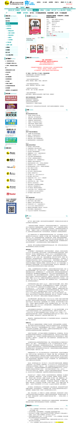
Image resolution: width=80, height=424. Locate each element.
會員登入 (39, 2)
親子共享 (54, 10)
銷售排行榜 (11, 10)
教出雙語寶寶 (8, 76)
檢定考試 (29, 10)
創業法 (9, 37)
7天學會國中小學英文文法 (11, 63)
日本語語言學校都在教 (10, 85)
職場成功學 (11, 30)
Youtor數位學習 (61, 10)
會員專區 (51, 2)
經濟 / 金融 (9, 44)
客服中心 (57, 2)
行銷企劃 (9, 42)
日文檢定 (8, 81)
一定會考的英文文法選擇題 (10, 110)
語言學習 (23, 10)
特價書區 (17, 10)
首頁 (17, 7)
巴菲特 (7, 74)
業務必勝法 (11, 35)
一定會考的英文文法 (10, 61)
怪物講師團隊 (50, 13)
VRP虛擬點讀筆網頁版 (40, 13)
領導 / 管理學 (11, 33)
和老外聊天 (8, 72)
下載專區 (68, 10)
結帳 (70, 2)
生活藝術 (48, 10)
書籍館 (22, 7)
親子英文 (32, 13)
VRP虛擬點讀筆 (63, 13)
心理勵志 (41, 10)
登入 (72, 7)
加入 (69, 7)
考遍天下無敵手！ (9, 83)
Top (66, 57)
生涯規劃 (10, 39)
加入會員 (45, 2)
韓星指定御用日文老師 (10, 70)
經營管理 (9, 28)
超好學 (56, 13)
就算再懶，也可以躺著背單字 (12, 90)
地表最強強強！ (9, 79)
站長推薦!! (8, 88)
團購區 (28, 7)
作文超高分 (7, 102)
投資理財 (9, 26)
